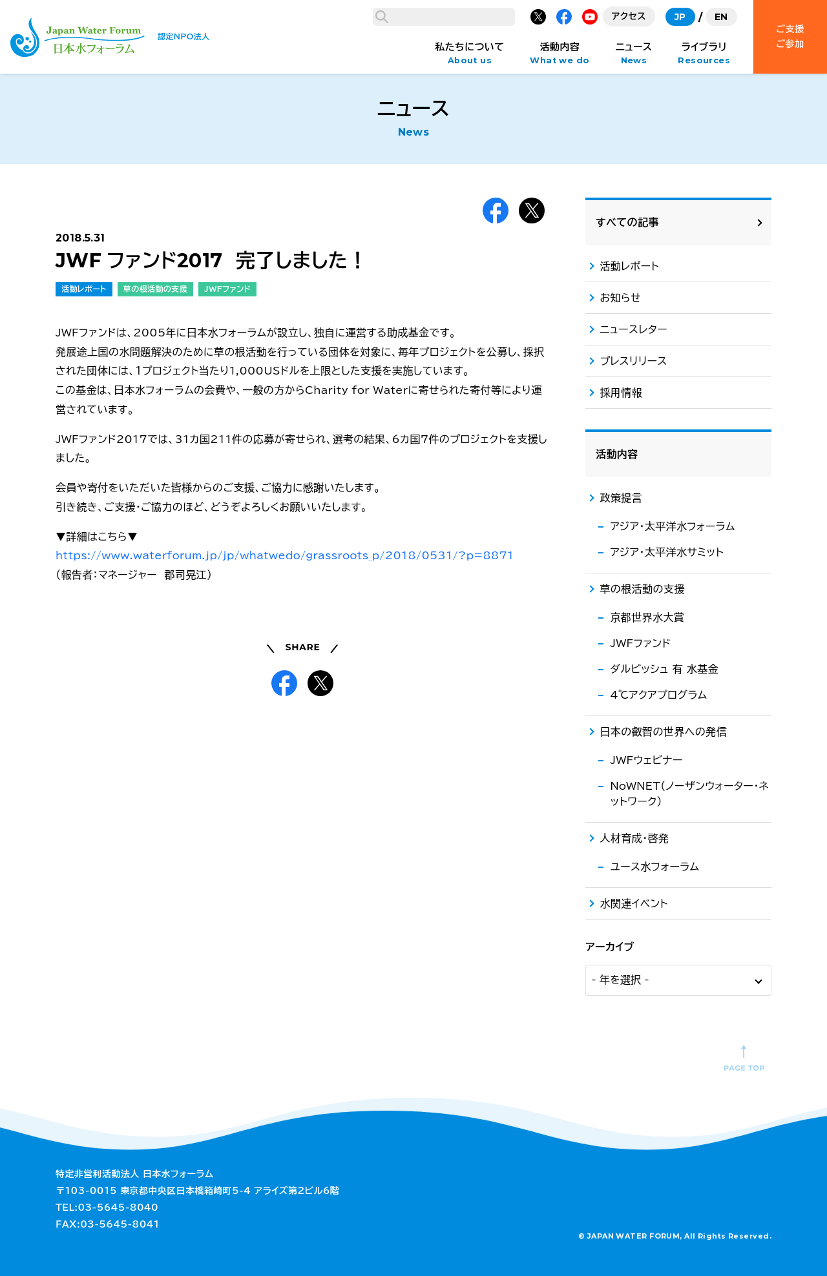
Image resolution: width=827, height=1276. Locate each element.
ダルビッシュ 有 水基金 (664, 669)
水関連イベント (634, 903)
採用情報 (621, 392)
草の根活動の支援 (155, 578)
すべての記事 (627, 222)
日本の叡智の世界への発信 (663, 731)
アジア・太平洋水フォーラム (672, 526)
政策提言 (621, 498)
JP (680, 17)
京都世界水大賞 (647, 617)
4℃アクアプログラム (658, 695)
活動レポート (84, 578)
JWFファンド (227, 578)
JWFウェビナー (646, 760)
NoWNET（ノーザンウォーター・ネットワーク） (689, 794)
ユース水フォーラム (654, 866)
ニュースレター (633, 329)
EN (721, 17)
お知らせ (620, 298)
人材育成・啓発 (634, 838)
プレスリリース (633, 361)
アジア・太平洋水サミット (667, 552)
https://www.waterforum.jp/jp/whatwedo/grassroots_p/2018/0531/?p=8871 (285, 845)
